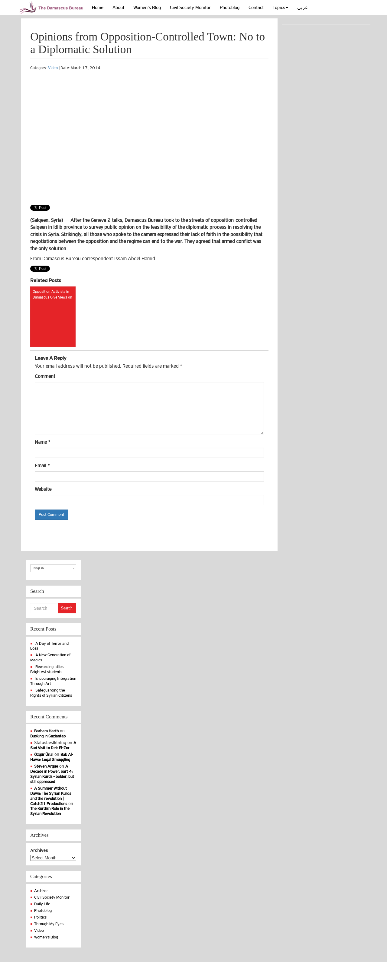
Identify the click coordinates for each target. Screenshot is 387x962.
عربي (302, 7)
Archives (39, 850)
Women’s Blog (147, 7)
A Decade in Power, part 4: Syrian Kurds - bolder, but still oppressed (52, 774)
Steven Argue (46, 766)
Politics (40, 917)
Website (43, 489)
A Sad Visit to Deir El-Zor (53, 745)
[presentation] (81, 534)
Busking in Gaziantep (48, 736)
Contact (256, 7)
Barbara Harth (46, 731)
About (118, 7)
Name (42, 442)
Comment (45, 376)
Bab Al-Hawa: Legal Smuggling (51, 757)
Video (53, 68)
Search (67, 608)
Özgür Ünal (43, 754)
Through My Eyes (48, 924)
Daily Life (42, 904)
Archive (40, 890)
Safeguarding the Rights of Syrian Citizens (51, 693)
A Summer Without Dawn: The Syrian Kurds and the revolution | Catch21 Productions (50, 796)
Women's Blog (46, 937)
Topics (280, 7)
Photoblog (229, 7)
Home (97, 7)
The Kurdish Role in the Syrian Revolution (50, 811)
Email (42, 465)
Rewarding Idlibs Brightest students (46, 669)
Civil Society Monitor (190, 7)
